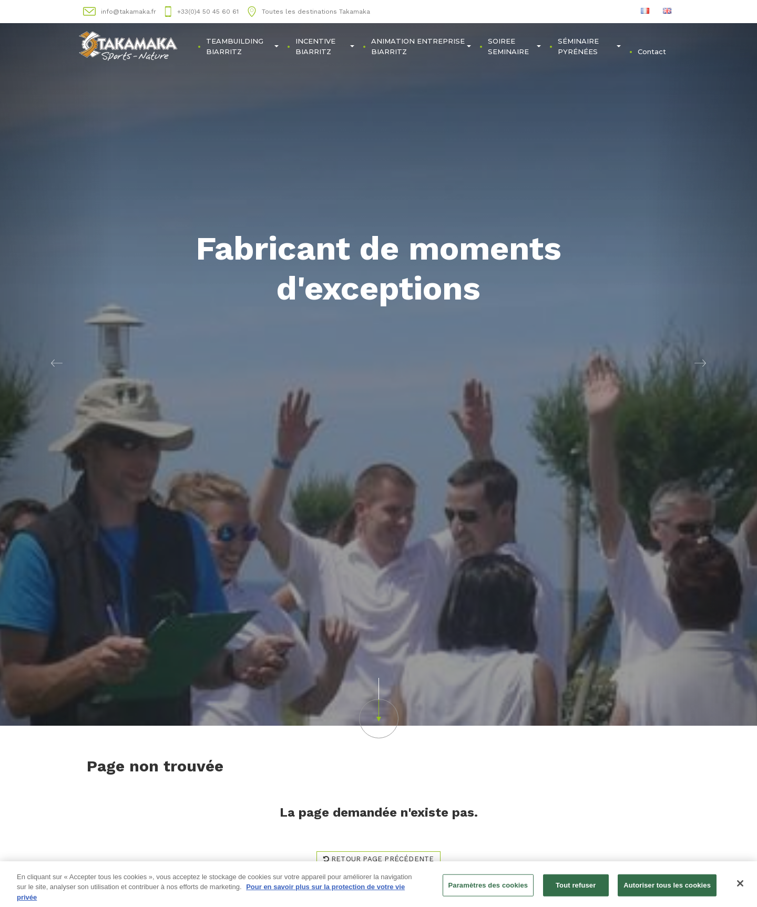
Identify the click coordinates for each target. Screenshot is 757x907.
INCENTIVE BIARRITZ (324, 46)
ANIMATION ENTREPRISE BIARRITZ (421, 46)
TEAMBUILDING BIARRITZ (242, 46)
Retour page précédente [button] (378, 859)
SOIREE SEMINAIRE (514, 46)
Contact (652, 51)
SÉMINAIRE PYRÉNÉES (589, 46)
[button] (57, 363)
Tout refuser (576, 890)
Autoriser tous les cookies (667, 890)
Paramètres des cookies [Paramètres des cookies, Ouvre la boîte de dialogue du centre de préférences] (488, 890)
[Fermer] (740, 888)
